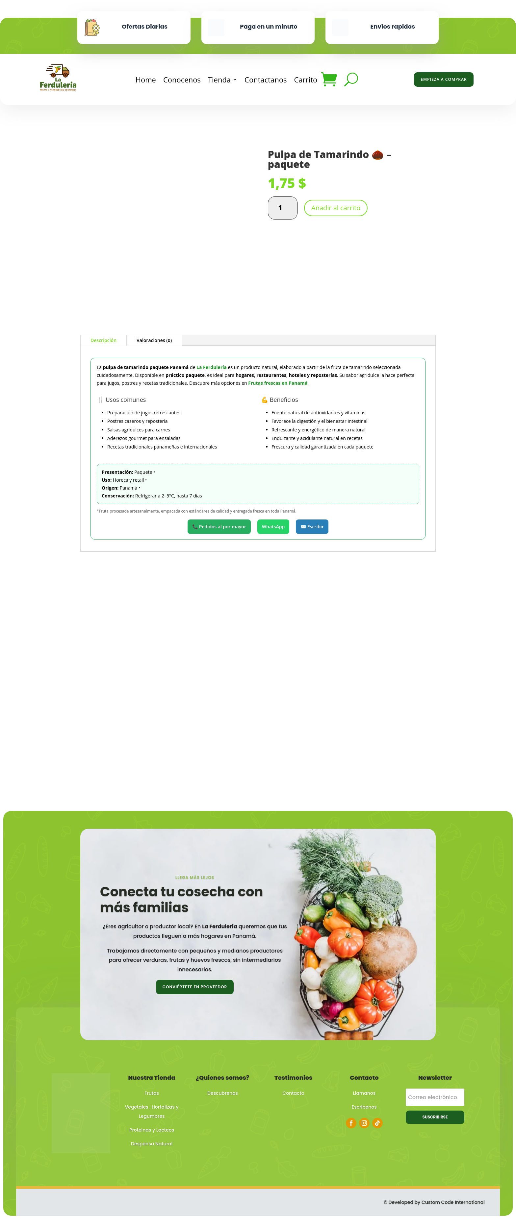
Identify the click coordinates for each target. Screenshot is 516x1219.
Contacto (293, 1093)
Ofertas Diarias (145, 26)
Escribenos (364, 1107)
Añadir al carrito (335, 207)
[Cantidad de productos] (282, 207)
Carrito (306, 79)
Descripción (103, 340)
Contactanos (266, 79)
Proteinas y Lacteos (151, 1130)
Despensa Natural (151, 1143)
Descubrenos (222, 1093)
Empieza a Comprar (444, 79)
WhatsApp (273, 526)
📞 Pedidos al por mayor (219, 526)
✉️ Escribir (312, 526)
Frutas (151, 1093)
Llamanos (364, 1093)
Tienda (219, 79)
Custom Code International (453, 1202)
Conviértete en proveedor (195, 987)
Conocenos (182, 79)
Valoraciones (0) (154, 340)
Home (146, 79)
